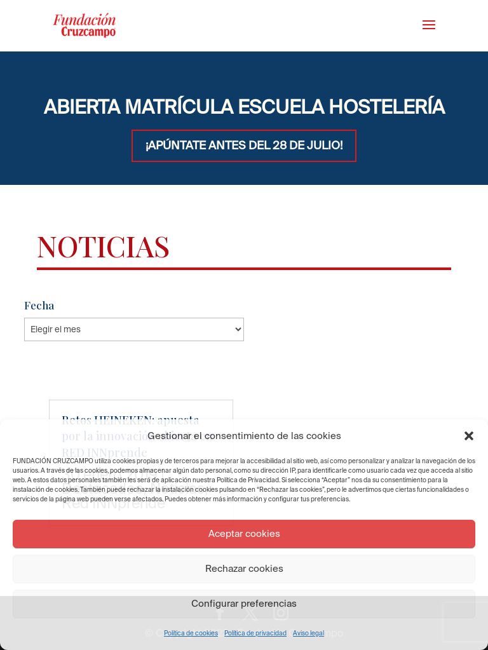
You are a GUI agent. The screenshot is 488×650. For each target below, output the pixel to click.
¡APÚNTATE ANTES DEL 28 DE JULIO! (244, 145)
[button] (469, 436)
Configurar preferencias (244, 603)
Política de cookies (191, 633)
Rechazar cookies (244, 568)
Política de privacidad (255, 633)
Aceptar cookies (244, 533)
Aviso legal (308, 633)
